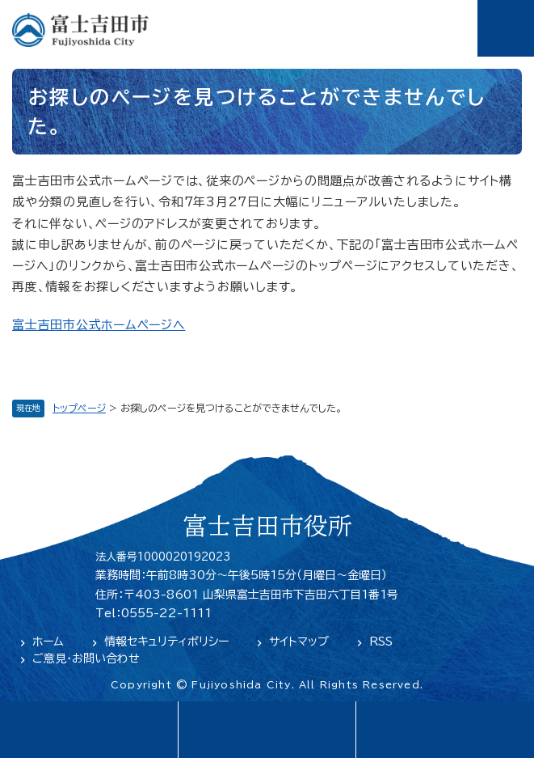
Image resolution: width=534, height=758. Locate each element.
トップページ (79, 408)
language (89, 729)
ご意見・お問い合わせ (86, 658)
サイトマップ (299, 641)
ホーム (48, 641)
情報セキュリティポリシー (166, 641)
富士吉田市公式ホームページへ (99, 325)
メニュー (505, 28)
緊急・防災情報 (267, 729)
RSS (381, 641)
